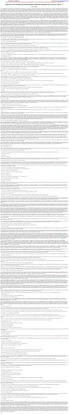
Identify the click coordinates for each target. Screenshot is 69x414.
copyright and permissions (64, 0)
